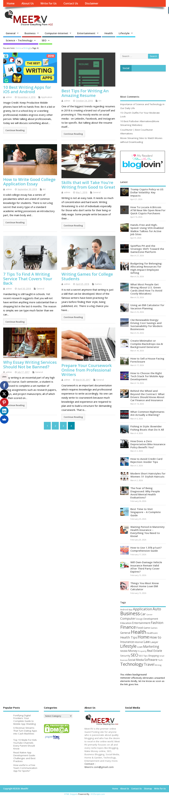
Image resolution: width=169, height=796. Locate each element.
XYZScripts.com (98, 794)
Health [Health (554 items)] (138, 632)
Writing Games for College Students (87, 276)
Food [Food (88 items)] (139, 628)
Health (108, 33)
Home (11, 3)
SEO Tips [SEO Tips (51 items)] (143, 655)
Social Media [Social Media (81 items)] (136, 660)
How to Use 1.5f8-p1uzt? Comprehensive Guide (146, 549)
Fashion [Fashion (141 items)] (157, 622)
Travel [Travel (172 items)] (149, 664)
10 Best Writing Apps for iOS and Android (27, 89)
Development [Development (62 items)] (150, 618)
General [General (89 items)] (125, 633)
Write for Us (48, 3)
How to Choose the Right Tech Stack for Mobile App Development (147, 376)
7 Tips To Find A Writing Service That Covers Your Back (27, 278)
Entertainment (86, 33)
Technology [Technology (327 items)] (131, 664)
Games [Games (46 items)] (154, 627)
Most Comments (129, 96)
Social (126, 68)
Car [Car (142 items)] (143, 614)
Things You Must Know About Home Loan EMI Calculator (144, 586)
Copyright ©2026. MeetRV (15, 788)
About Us (28, 3)
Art (99, 100)
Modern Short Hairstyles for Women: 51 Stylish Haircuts (147, 475)
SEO (44, 40)
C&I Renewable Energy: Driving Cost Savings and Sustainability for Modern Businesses (146, 324)
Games (98, 284)
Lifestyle (124, 33)
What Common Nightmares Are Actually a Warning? (147, 413)
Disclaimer (91, 3)
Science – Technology (19, 40)
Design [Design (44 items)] (139, 618)
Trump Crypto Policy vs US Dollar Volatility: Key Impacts (146, 192)
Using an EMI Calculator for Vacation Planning (147, 306)
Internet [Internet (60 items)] (138, 642)
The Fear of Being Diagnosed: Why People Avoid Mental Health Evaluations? (145, 492)
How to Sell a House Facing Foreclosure (147, 360)
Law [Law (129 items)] (147, 641)
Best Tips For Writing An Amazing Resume (85, 93)
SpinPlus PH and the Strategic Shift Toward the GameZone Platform (147, 249)
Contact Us (71, 3)
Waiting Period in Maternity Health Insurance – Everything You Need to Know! (147, 531)
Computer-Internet (56, 33)
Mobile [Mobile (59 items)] (124, 650)
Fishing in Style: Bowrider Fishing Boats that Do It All (147, 428)
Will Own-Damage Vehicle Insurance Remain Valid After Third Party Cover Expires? (146, 566)
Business (30, 33)
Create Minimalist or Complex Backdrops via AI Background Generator (146, 343)
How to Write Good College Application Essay (29, 182)
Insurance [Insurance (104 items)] (127, 642)
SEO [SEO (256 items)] (134, 655)
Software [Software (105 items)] (150, 660)
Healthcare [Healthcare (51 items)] (152, 632)
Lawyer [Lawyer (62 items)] (154, 642)
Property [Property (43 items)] (142, 651)
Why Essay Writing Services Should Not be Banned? (30, 364)
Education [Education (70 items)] (126, 623)
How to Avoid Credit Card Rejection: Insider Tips (146, 460)
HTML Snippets (71, 794)
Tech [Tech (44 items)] (160, 660)
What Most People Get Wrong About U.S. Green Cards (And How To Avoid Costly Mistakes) (146, 289)
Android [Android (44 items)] (124, 609)
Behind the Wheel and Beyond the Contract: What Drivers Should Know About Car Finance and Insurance (147, 395)
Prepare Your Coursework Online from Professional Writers (86, 370)
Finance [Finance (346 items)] (128, 627)
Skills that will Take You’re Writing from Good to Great (88, 185)
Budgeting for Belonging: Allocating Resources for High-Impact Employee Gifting (146, 268)
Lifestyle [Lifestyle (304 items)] (128, 646)
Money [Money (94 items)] (133, 651)
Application (46, 97)
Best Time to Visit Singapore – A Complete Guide (145, 512)
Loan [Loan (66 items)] (140, 646)
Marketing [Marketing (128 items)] (151, 646)
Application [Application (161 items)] (142, 609)
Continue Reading (15, 130)
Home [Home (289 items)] (143, 637)
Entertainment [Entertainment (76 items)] (141, 623)
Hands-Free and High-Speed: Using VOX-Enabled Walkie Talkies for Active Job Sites (147, 229)
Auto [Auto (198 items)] (157, 608)
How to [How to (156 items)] (155, 637)
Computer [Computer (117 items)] (128, 618)
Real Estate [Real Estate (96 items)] (154, 651)
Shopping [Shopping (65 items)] (153, 655)
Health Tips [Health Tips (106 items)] (128, 637)
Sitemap (148, 788)
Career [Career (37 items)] (149, 614)
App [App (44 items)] (130, 609)
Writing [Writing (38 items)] (158, 665)
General (10, 33)
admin (9, 97)
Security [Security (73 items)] (125, 655)
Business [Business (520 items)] (130, 613)
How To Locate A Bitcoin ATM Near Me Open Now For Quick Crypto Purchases (147, 210)
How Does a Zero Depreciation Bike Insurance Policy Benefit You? (147, 444)
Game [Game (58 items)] (146, 627)
